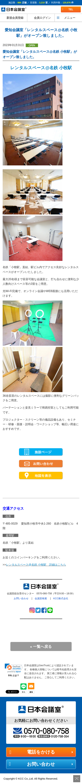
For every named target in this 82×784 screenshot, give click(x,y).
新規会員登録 (15, 17)
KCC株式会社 (60, 598)
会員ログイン (42, 17)
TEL (67, 9)
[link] (13, 668)
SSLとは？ (13, 675)
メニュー (69, 17)
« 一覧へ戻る (41, 646)
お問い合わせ (21, 598)
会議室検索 (41, 598)
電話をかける (41, 751)
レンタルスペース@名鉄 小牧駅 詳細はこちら (36, 564)
